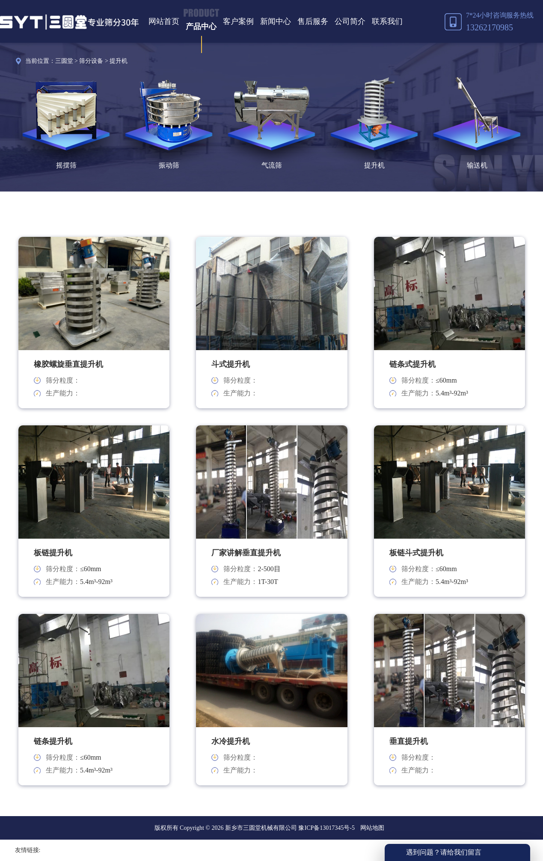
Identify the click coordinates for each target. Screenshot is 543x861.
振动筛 (169, 165)
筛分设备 (91, 61)
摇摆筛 (66, 165)
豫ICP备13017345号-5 (326, 828)
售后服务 (312, 21)
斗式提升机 (230, 364)
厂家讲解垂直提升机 (246, 552)
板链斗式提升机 (416, 552)
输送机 (477, 165)
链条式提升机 (412, 364)
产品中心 (201, 26)
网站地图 (372, 828)
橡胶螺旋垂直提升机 (68, 364)
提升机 (119, 61)
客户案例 (238, 21)
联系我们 (387, 21)
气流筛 (271, 165)
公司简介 (350, 21)
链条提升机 (53, 741)
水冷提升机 (230, 741)
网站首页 (163, 21)
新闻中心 (275, 21)
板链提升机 (53, 552)
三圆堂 (64, 61)
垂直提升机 (408, 741)
